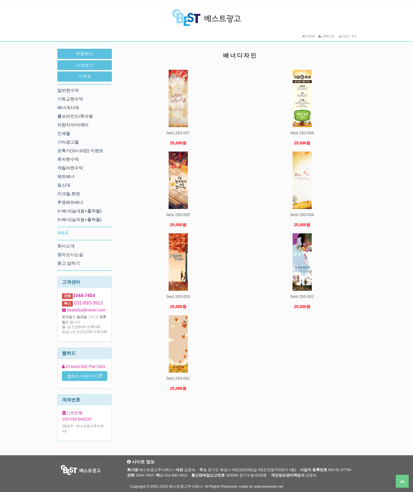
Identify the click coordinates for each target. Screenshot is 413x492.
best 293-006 (302, 133)
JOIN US (326, 36)
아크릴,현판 (68, 193)
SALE (62, 232)
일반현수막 (68, 90)
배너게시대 (68, 107)
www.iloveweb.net (268, 486)
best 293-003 (178, 296)
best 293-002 (302, 296)
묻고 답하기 (68, 263)
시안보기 (84, 65)
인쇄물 (63, 133)
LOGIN (309, 36)
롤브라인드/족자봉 (75, 116)
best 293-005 (178, 214)
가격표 (84, 76)
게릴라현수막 (70, 167)
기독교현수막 (70, 98)
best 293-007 (178, 133)
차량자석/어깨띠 (73, 124)
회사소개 (66, 245)
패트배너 (66, 176)
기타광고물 (68, 142)
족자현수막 (68, 159)
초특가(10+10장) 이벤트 (80, 150)
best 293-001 (178, 378)
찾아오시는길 (70, 254)
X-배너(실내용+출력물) (79, 210)
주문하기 (84, 53)
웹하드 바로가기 (84, 376)
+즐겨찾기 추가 (347, 36)
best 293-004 (302, 214)
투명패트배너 (70, 202)
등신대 (63, 185)
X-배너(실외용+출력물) (79, 219)
